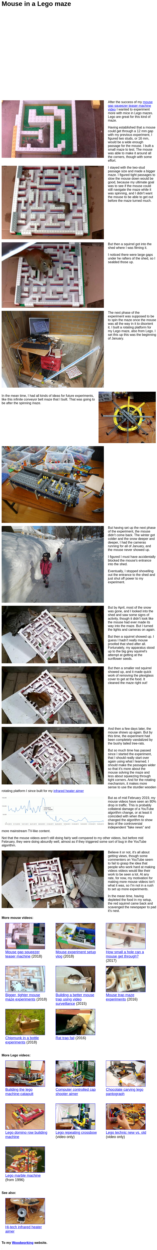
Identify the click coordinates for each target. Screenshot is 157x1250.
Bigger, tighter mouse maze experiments (25, 983)
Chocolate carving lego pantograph (126, 1078)
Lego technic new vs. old (126, 1119)
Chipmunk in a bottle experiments (25, 1026)
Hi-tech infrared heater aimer (25, 1215)
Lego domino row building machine (26, 1121)
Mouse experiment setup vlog (76, 940)
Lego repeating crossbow (76, 1119)
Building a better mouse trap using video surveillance (75, 986)
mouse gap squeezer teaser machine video (130, 105)
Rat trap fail (75, 1024)
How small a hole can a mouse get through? (126, 940)
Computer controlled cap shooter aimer (76, 1078)
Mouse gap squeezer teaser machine (25, 940)
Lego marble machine (23, 1175)
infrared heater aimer (68, 791)
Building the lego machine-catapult (25, 1078)
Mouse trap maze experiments (126, 983)
